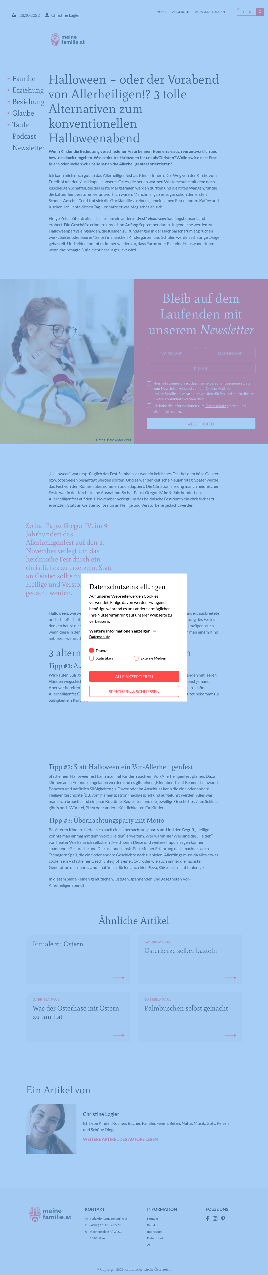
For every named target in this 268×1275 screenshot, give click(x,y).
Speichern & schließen (134, 691)
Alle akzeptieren (134, 676)
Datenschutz (99, 636)
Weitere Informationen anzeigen (119, 630)
